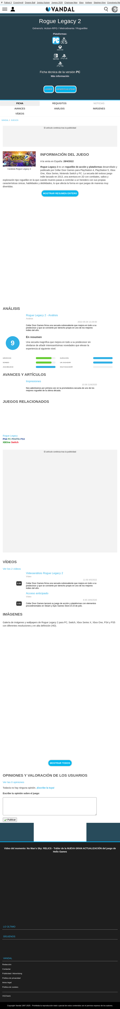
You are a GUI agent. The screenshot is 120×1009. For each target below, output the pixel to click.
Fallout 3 (8, 2)
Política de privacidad (11, 978)
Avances (19, 108)
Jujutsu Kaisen (43, 2)
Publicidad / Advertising (12, 973)
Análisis (59, 108)
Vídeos (19, 113)
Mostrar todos (60, 763)
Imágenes (99, 108)
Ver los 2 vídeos (12, 568)
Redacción (6, 964)
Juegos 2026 (57, 2)
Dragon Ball (30, 2)
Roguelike (81, 28)
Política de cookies (10, 987)
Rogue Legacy (10, 435)
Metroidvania (67, 28)
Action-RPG (50, 28)
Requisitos (59, 103)
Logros (48, 89)
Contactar (6, 969)
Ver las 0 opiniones (13, 782)
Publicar (10, 819)
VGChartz (6, 996)
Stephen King (100, 2)
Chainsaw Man (70, 2)
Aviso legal (7, 982)
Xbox (81, 2)
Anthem (88, 2)
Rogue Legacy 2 (60, 21)
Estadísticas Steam (66, 89)
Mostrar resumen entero (60, 193)
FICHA (19, 103)
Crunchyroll (18, 2)
